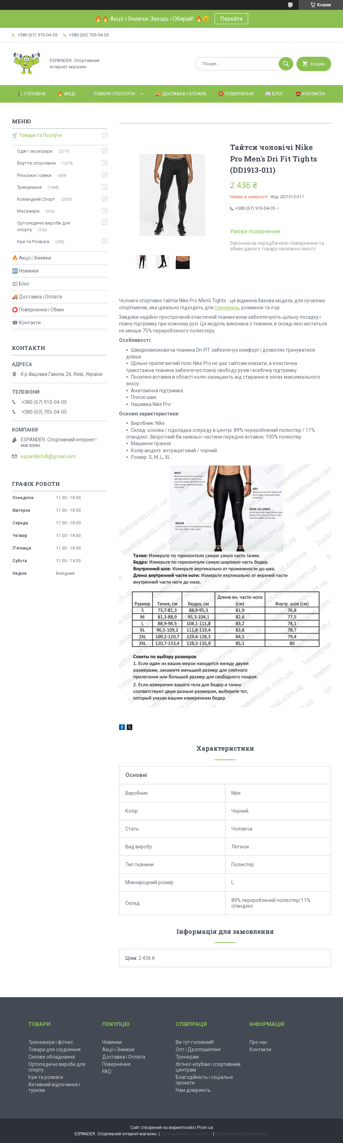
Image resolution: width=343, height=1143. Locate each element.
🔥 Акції (66, 93)
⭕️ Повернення (235, 93)
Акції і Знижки (118, 1049)
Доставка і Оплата (123, 1057)
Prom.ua (205, 1127)
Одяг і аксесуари (34, 151)
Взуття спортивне (36, 163)
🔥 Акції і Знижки (31, 258)
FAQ (106, 1071)
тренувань (227, 307)
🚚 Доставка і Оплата (180, 93)
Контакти (260, 1049)
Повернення (116, 1064)
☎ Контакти (26, 322)
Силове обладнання (51, 1057)
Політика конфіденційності (242, 1133)
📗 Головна (32, 93)
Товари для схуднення (54, 1049)
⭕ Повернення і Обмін (38, 309)
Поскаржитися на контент (186, 1133)
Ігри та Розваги (33, 241)
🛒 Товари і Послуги (111, 93)
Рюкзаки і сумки (34, 175)
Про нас (258, 1042)
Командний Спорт (36, 199)
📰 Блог (274, 93)
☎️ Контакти (310, 93)
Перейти (231, 18)
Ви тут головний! (195, 1042)
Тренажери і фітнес (50, 1042)
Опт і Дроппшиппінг (198, 1049)
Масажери (28, 211)
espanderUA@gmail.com (48, 456)
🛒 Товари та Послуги (37, 135)
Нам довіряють (193, 1090)
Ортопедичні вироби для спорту (43, 226)
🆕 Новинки (25, 271)
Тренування (29, 187)
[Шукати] (286, 63)
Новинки (112, 1042)
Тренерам (187, 1057)
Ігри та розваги (45, 1077)
